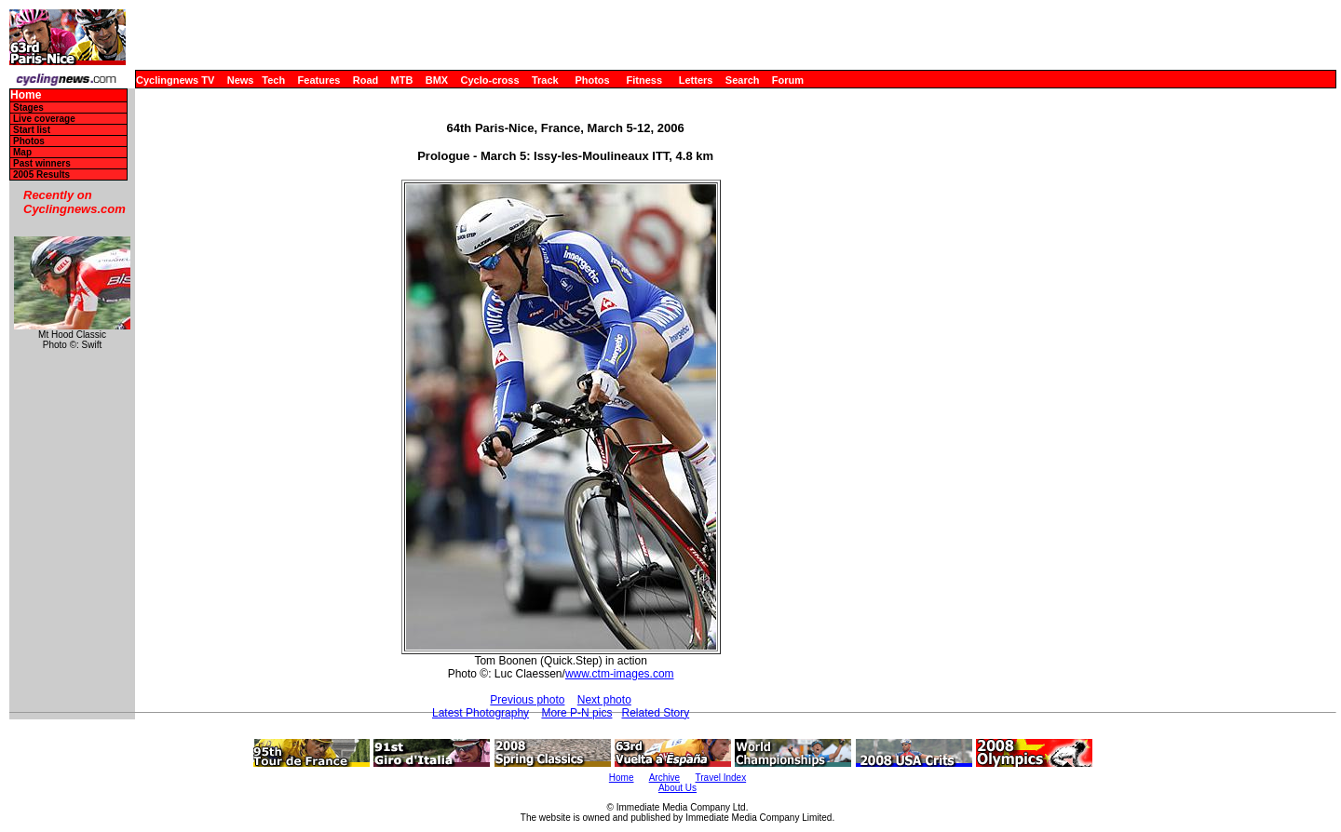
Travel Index (721, 777)
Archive (664, 777)
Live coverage (44, 119)
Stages (28, 107)
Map (22, 152)
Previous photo (527, 699)
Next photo (604, 699)
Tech (273, 80)
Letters (696, 80)
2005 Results (41, 174)
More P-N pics (576, 712)
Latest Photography (480, 712)
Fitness (644, 80)
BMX (437, 80)
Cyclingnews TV (175, 80)
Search (742, 80)
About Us (677, 788)
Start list (31, 130)
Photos (592, 80)
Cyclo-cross (490, 80)
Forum (788, 80)
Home (25, 95)
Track (545, 80)
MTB (402, 80)
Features (319, 80)
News (240, 80)
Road (366, 80)
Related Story (655, 712)
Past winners (42, 163)
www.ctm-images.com (619, 673)
